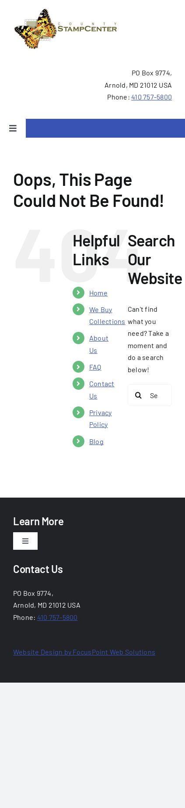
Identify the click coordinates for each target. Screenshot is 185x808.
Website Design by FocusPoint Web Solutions (84, 652)
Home (98, 292)
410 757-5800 (151, 97)
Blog (96, 441)
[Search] (139, 395)
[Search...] (150, 395)
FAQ (95, 367)
